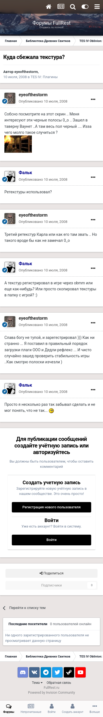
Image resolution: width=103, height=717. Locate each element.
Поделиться (51, 573)
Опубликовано (43, 101)
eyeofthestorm (26, 72)
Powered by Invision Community (51, 693)
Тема (37, 683)
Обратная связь (59, 683)
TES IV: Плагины (44, 77)
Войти (51, 540)
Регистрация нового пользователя (51, 507)
